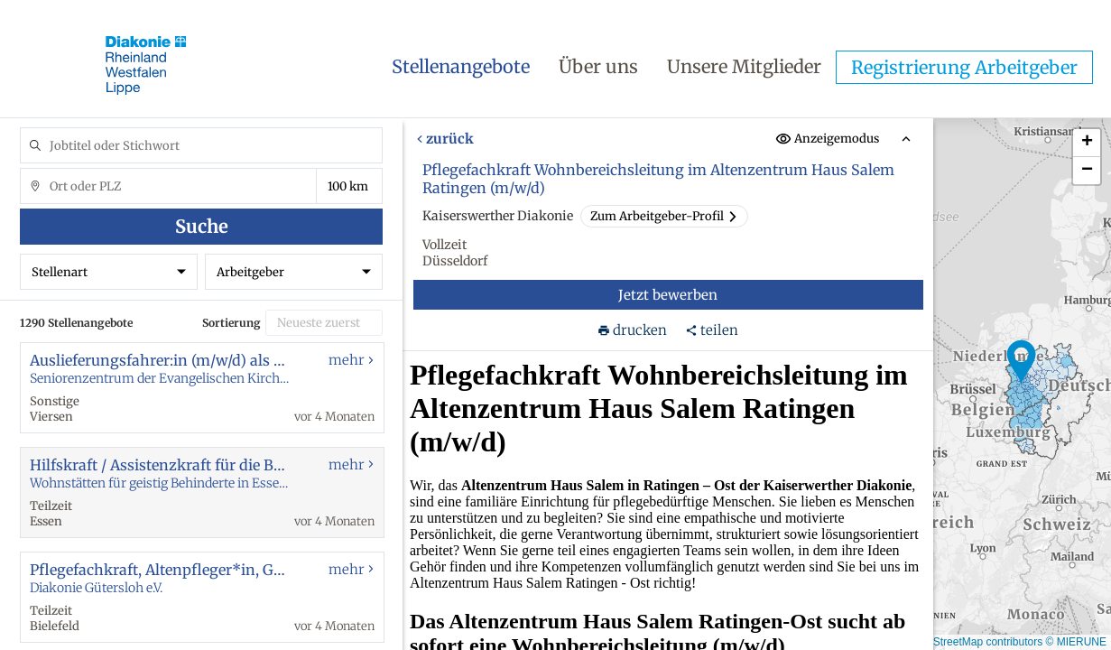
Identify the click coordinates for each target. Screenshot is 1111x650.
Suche (201, 226)
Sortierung (231, 323)
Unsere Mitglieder (744, 66)
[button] (1021, 362)
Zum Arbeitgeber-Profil (664, 216)
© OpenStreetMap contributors (968, 642)
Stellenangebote (461, 66)
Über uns (598, 66)
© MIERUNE (1075, 642)
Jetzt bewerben (668, 294)
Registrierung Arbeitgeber (964, 67)
